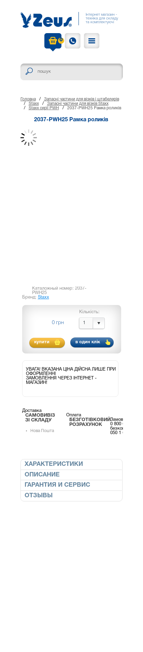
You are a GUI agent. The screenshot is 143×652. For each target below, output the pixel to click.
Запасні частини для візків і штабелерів (81, 99)
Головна (28, 99)
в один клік (87, 342)
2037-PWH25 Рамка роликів (94, 108)
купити (41, 342)
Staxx (34, 104)
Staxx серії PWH (44, 108)
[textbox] (71, 72)
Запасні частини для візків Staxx (78, 104)
